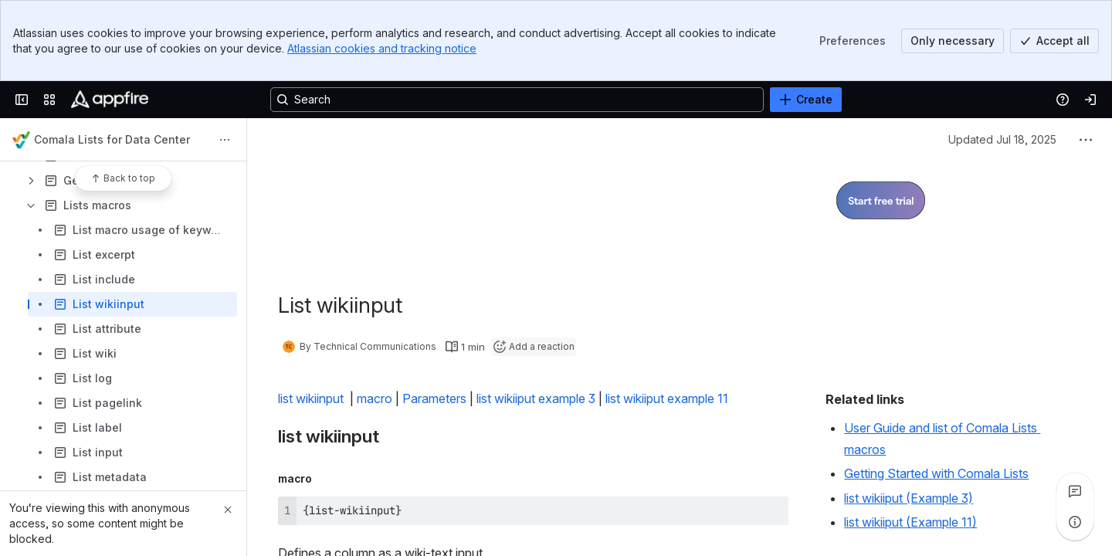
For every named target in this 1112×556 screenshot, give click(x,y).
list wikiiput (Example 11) (910, 522)
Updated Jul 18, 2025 (1002, 139)
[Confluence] (109, 99)
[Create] (806, 99)
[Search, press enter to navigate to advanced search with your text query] (517, 99)
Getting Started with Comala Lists (936, 473)
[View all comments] (1075, 491)
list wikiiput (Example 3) (908, 498)
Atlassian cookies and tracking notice (381, 48)
